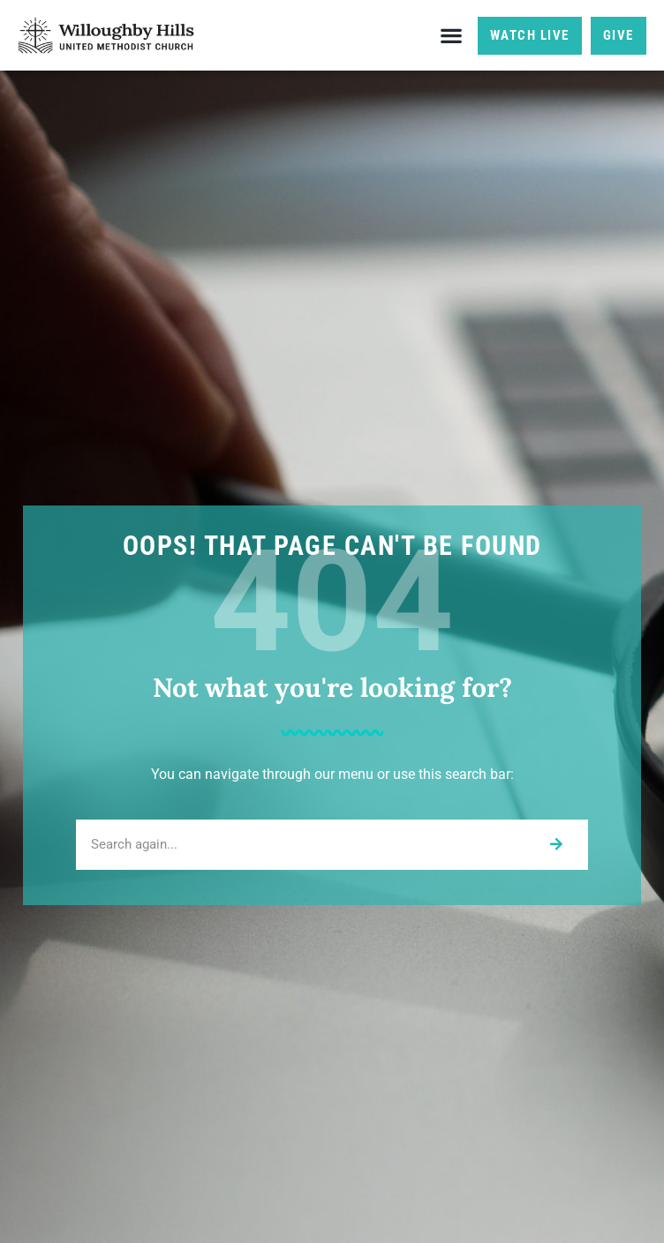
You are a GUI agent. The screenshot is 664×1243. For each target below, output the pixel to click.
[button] (451, 36)
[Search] (556, 845)
